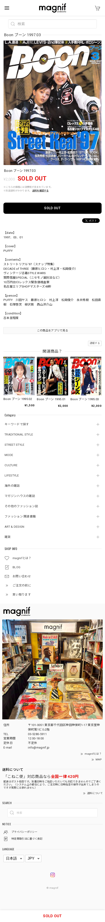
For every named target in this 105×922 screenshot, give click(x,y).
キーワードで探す (17, 424)
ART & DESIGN (14, 526)
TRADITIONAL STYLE (19, 434)
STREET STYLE (14, 444)
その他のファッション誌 (21, 506)
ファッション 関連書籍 (20, 516)
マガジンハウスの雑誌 (20, 496)
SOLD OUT (52, 208)
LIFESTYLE (12, 475)
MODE (9, 455)
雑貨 (8, 537)
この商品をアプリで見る (52, 330)
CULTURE (11, 465)
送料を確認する (40, 190)
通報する (95, 343)
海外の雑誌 (12, 485)
